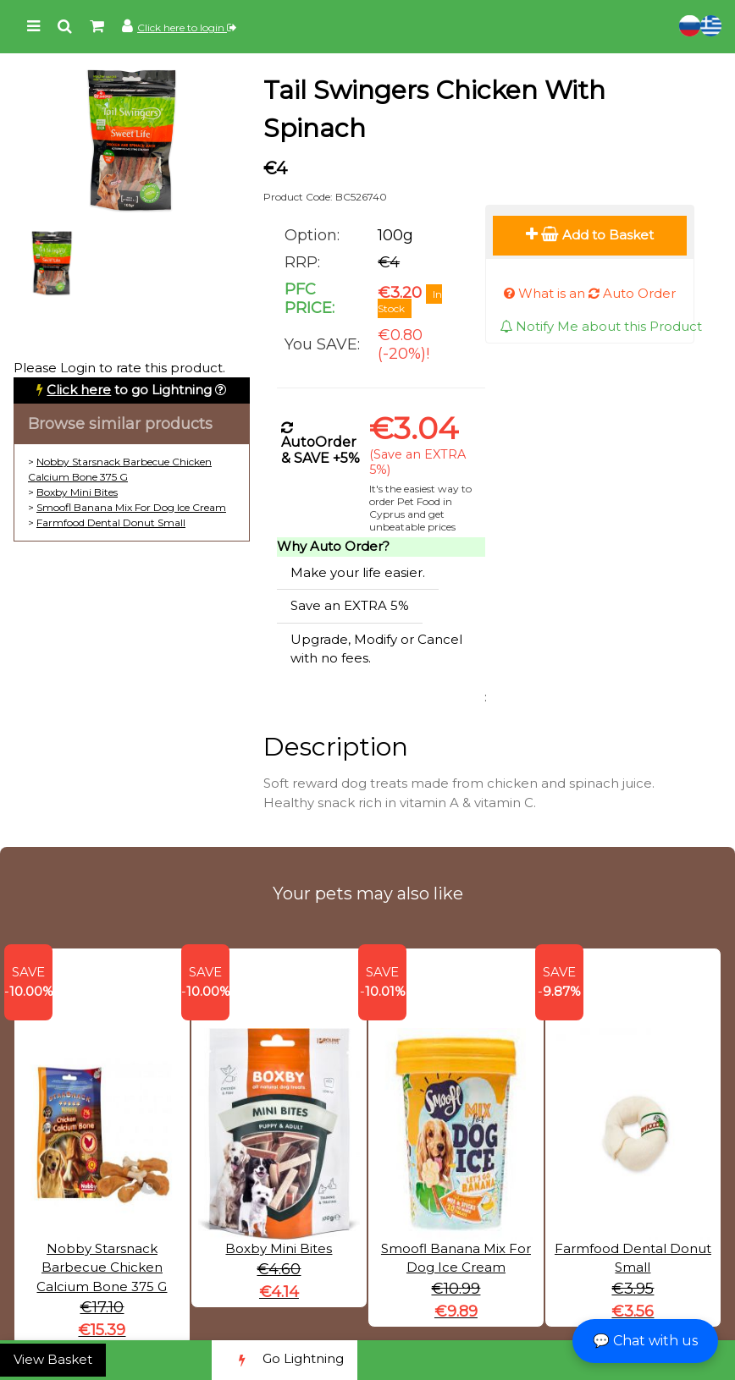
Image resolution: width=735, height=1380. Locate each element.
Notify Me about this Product (601, 326)
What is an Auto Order (590, 293)
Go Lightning (284, 1360)
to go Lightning (129, 390)
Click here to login (186, 27)
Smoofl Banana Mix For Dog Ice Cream (131, 507)
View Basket (53, 1359)
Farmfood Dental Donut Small (110, 522)
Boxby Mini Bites (77, 492)
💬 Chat (645, 1341)
